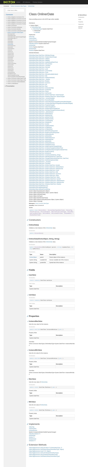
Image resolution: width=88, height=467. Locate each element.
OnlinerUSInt (11, 69)
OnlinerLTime (11, 54)
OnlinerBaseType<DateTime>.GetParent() (40, 93)
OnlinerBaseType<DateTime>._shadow (39, 79)
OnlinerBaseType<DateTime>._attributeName (41, 112)
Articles (18, 2)
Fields (79, 19)
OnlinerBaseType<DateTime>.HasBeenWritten (41, 125)
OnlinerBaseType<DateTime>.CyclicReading (41, 120)
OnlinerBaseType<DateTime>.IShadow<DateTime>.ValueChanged (47, 96)
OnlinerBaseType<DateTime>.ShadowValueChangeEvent (44, 108)
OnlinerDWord (11, 48)
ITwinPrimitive (32, 38)
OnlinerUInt (10, 66)
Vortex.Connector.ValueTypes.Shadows (16, 80)
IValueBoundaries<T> (34, 433)
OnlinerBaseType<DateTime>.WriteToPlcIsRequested (43, 131)
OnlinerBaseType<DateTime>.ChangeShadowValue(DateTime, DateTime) (48, 158)
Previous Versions (37, 2)
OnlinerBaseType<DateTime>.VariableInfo (40, 122)
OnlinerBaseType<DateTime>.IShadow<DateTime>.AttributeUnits (46, 182)
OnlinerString (11, 60)
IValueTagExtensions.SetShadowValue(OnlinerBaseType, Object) (46, 449)
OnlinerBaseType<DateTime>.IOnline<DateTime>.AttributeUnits (46, 168)
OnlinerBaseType (12, 35)
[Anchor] (28, 220)
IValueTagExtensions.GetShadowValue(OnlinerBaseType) (44, 456)
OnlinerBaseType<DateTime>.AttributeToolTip (41, 118)
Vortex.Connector (12, 25)
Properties (80, 21)
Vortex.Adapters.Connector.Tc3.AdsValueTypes (16, 22)
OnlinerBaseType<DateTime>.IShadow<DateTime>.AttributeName (46, 180)
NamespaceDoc (11, 34)
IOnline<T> (32, 437)
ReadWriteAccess (12, 73)
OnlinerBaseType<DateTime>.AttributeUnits (40, 115)
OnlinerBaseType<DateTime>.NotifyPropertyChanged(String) (45, 146)
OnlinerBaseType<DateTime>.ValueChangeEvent (42, 106)
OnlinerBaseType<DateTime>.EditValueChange (41, 55)
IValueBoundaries (33, 43)
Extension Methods (80, 27)
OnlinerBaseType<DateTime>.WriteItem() (40, 153)
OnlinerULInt (10, 67)
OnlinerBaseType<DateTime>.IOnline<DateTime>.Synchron (45, 173)
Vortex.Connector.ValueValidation (16, 81)
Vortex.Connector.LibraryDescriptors (16, 30)
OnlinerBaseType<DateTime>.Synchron (39, 82)
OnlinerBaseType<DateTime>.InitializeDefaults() (42, 77)
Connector (9, 14)
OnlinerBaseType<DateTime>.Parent (39, 91)
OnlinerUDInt (11, 65)
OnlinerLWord (11, 56)
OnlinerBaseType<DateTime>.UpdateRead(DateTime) (43, 62)
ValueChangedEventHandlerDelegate (16, 76)
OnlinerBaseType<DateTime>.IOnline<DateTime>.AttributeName (46, 167)
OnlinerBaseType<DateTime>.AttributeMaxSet (41, 134)
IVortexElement (33, 40)
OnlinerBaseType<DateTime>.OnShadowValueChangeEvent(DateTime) (48, 149)
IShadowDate (32, 48)
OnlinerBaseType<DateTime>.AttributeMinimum (41, 143)
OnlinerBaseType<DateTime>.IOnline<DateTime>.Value (44, 175)
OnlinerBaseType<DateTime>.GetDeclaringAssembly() (43, 160)
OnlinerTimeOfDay (12, 63)
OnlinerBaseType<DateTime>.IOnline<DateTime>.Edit (43, 172)
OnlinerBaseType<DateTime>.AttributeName (41, 113)
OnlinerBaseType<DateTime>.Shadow (39, 81)
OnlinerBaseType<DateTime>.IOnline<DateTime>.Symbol (44, 165)
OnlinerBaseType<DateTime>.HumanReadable (41, 100)
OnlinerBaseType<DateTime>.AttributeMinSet (41, 139)
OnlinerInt (10, 50)
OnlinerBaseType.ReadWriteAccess (38, 185)
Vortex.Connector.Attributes (14, 27)
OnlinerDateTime (11, 45)
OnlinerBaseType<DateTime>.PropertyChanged (42, 105)
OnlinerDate (31, 6)
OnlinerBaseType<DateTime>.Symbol (39, 124)
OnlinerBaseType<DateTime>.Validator (39, 60)
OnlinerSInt (10, 59)
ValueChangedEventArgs (13, 75)
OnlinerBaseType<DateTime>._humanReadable (42, 98)
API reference (26, 2)
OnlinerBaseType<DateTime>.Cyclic (38, 72)
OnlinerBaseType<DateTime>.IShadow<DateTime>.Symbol (45, 179)
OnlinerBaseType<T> (12, 38)
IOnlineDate (32, 45)
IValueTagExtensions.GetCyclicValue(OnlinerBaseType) (44, 453)
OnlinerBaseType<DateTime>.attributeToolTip (41, 117)
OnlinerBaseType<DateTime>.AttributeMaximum (42, 137)
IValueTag (31, 36)
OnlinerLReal (11, 53)
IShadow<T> (32, 440)
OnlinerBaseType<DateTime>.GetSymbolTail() (41, 88)
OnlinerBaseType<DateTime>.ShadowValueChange (43, 57)
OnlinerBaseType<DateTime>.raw (38, 84)
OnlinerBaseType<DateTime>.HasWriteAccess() (42, 144)
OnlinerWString (11, 72)
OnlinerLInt (10, 51)
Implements (81, 24)
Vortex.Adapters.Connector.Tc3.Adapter (16, 18)
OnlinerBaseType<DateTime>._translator (40, 161)
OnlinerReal (10, 57)
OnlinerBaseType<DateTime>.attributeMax (40, 136)
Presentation (10, 86)
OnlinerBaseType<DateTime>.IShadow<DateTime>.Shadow (45, 184)
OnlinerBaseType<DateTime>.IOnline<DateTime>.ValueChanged (46, 94)
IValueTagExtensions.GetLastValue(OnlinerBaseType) (43, 454)
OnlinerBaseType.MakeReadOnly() (38, 187)
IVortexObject (33, 257)
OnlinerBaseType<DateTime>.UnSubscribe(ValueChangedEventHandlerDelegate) (51, 103)
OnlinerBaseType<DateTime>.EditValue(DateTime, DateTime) (45, 156)
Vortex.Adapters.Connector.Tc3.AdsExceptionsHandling (16, 20)
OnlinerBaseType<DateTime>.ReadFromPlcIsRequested (44, 132)
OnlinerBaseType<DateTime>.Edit (38, 76)
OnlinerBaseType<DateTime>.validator (39, 58)
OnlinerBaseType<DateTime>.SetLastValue (40, 64)
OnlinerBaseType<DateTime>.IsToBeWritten (41, 129)
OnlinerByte (10, 42)
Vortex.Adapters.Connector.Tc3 (15, 17)
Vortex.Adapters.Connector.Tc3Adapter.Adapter (16, 24)
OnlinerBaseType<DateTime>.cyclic (38, 69)
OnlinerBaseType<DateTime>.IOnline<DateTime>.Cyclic (44, 170)
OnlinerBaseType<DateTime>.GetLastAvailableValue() (43, 74)
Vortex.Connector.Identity (14, 29)
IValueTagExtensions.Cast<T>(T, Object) (40, 451)
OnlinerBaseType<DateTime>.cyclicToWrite (40, 70)
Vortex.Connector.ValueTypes (18, 6)
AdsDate (37, 32)
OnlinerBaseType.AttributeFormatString (39, 189)
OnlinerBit (10, 39)
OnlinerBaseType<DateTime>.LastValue (39, 65)
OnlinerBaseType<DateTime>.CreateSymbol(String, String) (44, 155)
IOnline (31, 47)
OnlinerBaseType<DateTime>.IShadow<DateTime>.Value (44, 177)
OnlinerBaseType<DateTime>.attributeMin (40, 141)
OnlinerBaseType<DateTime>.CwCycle (39, 67)
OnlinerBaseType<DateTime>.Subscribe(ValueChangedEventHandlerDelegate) (50, 101)
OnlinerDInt (10, 47)
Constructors (81, 17)
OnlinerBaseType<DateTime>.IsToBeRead (40, 127)
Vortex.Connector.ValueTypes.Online (16, 78)
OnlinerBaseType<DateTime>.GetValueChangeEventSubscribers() (46, 110)
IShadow (31, 50)
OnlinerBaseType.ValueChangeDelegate (16, 37)
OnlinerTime (10, 62)
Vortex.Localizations (12, 83)
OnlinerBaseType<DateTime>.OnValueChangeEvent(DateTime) (46, 148)
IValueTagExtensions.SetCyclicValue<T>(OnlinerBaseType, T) (45, 447)
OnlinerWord (10, 70)
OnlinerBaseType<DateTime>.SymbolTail (40, 89)
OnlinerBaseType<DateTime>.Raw (38, 86)
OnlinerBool (10, 41)
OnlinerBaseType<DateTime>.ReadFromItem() (41, 151)
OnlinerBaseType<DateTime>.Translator (39, 163)
